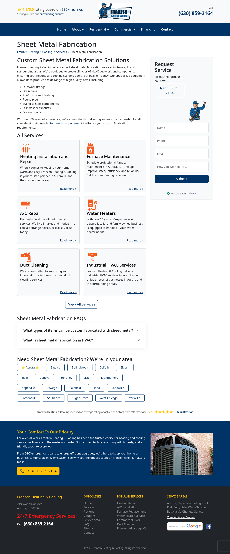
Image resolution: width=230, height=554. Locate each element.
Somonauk (29, 398)
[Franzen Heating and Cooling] (115, 11)
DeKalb (104, 367)
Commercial (124, 29)
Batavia (55, 367)
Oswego (51, 388)
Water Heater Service (131, 516)
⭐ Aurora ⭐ (30, 367)
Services (61, 52)
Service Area (92, 520)
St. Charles (185, 511)
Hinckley (66, 378)
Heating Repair (127, 503)
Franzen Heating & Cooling (39, 497)
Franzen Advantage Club (133, 528)
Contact (167, 29)
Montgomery (109, 378)
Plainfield (75, 388)
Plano (96, 388)
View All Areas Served (181, 517)
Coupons (90, 516)
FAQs (87, 524)
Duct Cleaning (126, 524)
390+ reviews (72, 9)
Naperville (28, 388)
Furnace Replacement (131, 511)
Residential (97, 29)
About (76, 29)
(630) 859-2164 (196, 13)
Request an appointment (65, 123)
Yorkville (134, 398)
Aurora (171, 503)
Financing (148, 29)
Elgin (25, 378)
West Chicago (109, 398)
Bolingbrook (80, 367)
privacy (192, 193)
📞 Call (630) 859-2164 (38, 471)
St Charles (53, 398)
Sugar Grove (80, 398)
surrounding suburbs (52, 14)
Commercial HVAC (129, 520)
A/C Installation (127, 507)
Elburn (125, 367)
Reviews (89, 511)
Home (61, 29)
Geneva (44, 378)
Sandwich (118, 388)
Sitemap (89, 528)
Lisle (86, 378)
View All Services (81, 304)
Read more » (68, 189)
